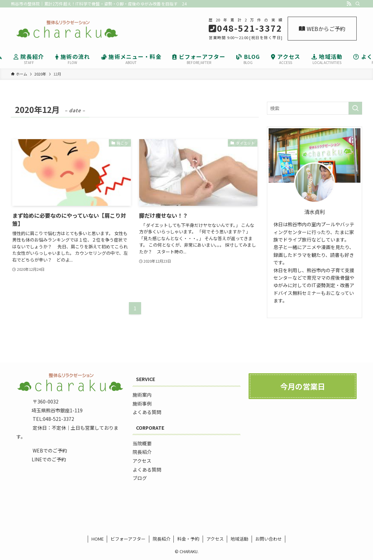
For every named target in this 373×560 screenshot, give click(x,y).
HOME (97, 539)
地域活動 (239, 539)
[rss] (348, 3)
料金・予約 (188, 539)
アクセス (215, 539)
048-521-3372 (58, 418)
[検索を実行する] (355, 108)
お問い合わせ (268, 539)
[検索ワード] (314, 108)
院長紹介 (161, 539)
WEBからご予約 (322, 28)
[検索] (357, 3)
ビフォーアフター (128, 539)
